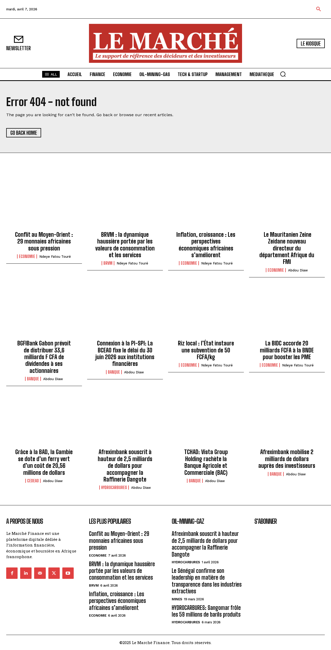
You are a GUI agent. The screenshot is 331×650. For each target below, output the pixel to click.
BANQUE (33, 379)
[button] (318, 9)
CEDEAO (33, 481)
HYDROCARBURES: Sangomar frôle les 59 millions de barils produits (206, 611)
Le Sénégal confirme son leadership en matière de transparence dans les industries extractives (207, 581)
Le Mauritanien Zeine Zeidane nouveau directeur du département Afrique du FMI (286, 248)
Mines (177, 599)
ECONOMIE (27, 256)
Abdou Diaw (298, 270)
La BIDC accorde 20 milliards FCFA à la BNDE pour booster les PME (287, 350)
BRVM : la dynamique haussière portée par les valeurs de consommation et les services (125, 244)
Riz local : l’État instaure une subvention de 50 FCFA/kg (206, 350)
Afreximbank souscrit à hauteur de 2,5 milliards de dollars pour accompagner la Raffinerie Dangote (125, 465)
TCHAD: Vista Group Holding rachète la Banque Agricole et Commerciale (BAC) (206, 462)
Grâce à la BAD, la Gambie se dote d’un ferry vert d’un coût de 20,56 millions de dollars (44, 462)
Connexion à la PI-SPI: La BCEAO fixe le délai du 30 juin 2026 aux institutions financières (124, 353)
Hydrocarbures (114, 487)
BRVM (107, 263)
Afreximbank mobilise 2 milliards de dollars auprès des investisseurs (286, 458)
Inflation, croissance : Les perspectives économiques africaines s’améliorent (205, 244)
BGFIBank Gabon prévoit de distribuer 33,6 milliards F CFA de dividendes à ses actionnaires (44, 357)
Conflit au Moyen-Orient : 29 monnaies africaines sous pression (44, 241)
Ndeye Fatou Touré (55, 256)
